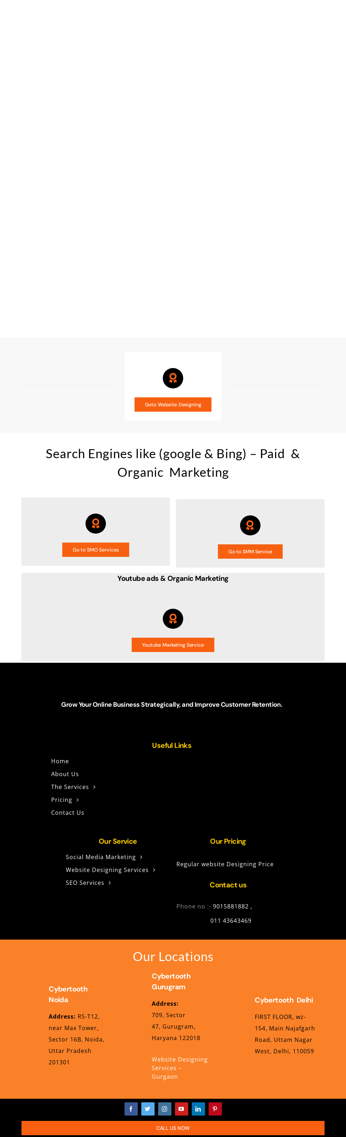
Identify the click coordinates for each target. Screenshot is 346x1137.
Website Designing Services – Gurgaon (180, 1067)
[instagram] (164, 1109)
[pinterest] (215, 1109)
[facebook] (131, 1109)
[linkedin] (198, 1109)
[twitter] (148, 1109)
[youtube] (181, 1109)
